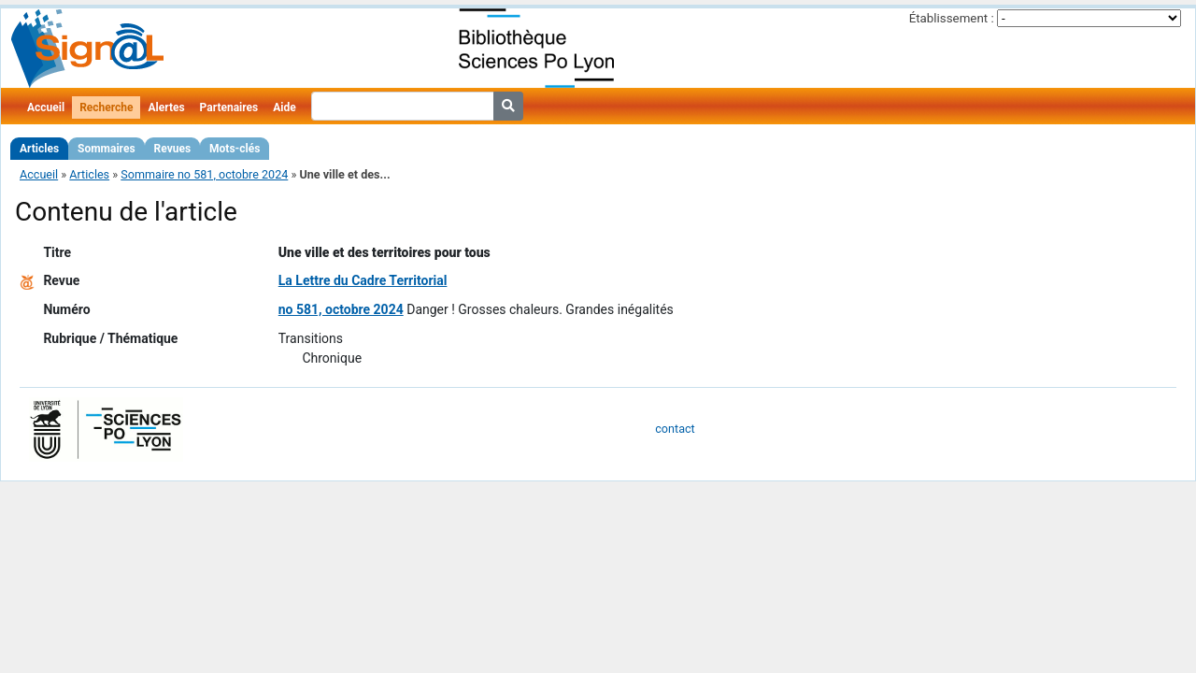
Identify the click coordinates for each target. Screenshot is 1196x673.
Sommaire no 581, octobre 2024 (204, 174)
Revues (173, 148)
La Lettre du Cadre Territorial (363, 280)
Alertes (166, 107)
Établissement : (951, 18)
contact (674, 429)
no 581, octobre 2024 (341, 309)
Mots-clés (234, 148)
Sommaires (106, 148)
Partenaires (229, 107)
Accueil (45, 107)
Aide (284, 107)
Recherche (106, 107)
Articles (39, 148)
